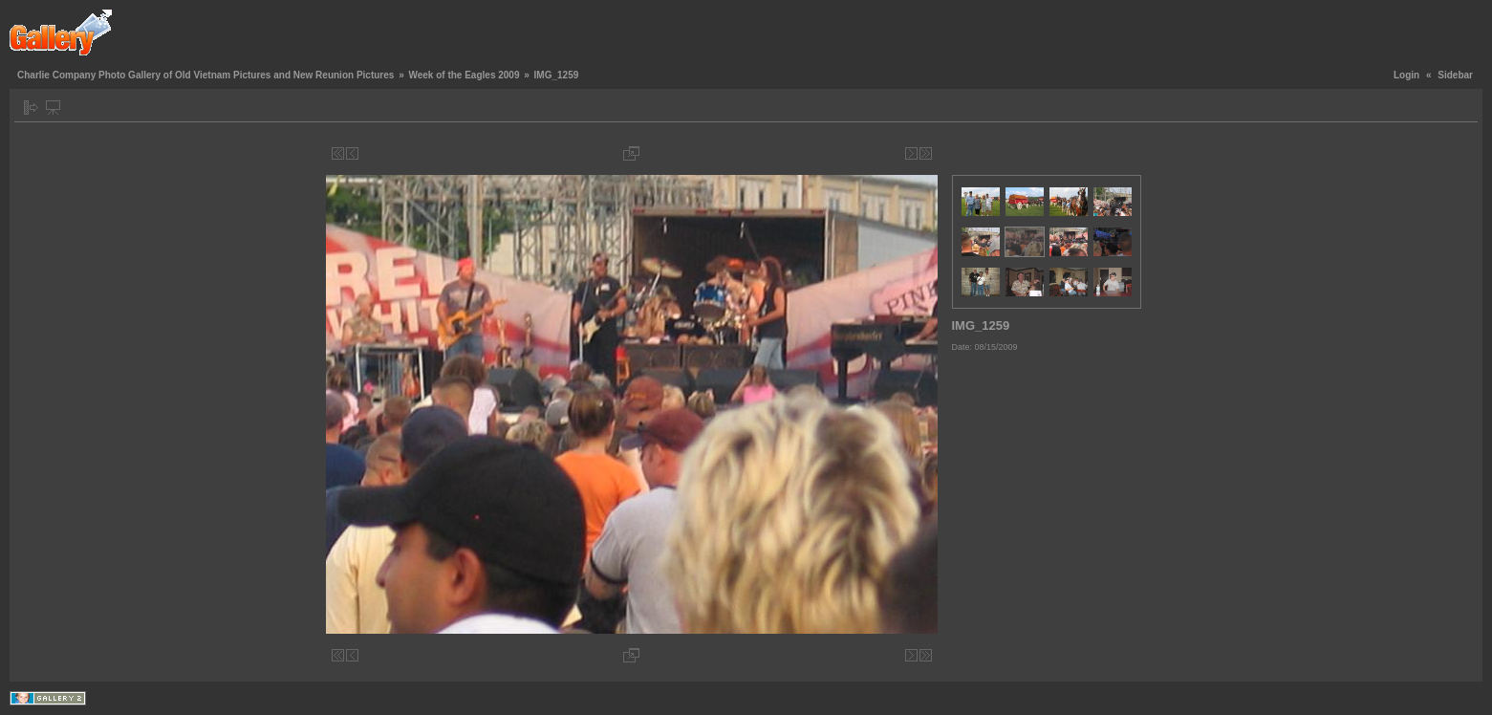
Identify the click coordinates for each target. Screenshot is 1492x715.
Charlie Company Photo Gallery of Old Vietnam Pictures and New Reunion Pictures (205, 75)
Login (1406, 75)
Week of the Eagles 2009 (463, 75)
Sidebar (1455, 75)
